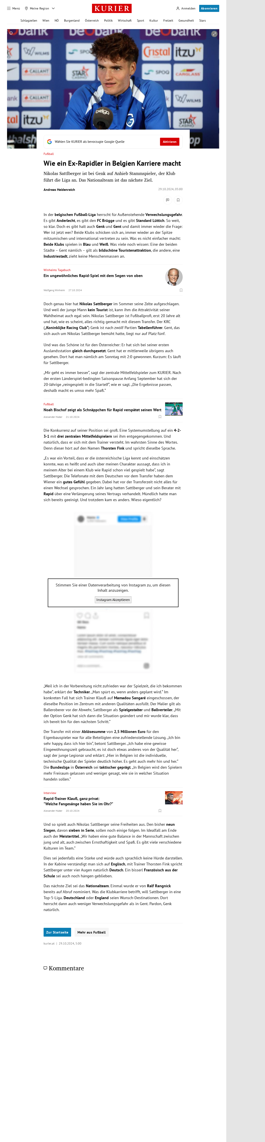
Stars (202, 20)
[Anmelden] (185, 8)
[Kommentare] (167, 200)
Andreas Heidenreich (59, 189)
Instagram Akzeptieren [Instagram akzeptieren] (113, 599)
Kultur (153, 20)
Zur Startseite (57, 932)
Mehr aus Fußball (91, 932)
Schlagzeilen (28, 20)
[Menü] (13, 8)
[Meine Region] (37, 8)
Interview (50, 793)
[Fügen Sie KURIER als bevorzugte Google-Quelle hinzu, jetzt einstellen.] (113, 142)
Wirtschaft (125, 20)
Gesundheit (186, 20)
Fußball (49, 154)
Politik (108, 20)
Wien (45, 20)
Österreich (92, 20)
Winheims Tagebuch (57, 270)
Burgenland (72, 20)
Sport (140, 20)
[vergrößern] (214, 34)
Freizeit (168, 20)
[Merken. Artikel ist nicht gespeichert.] (178, 200)
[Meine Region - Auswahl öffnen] (53, 8)
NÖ (57, 20)
